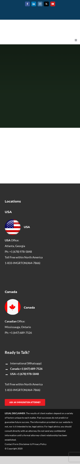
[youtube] (52, 4)
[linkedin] (33, 4)
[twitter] (46, 4)
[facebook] (27, 4)
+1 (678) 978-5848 (27, 374)
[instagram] (40, 4)
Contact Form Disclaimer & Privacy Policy (25, 444)
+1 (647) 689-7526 (31, 368)
